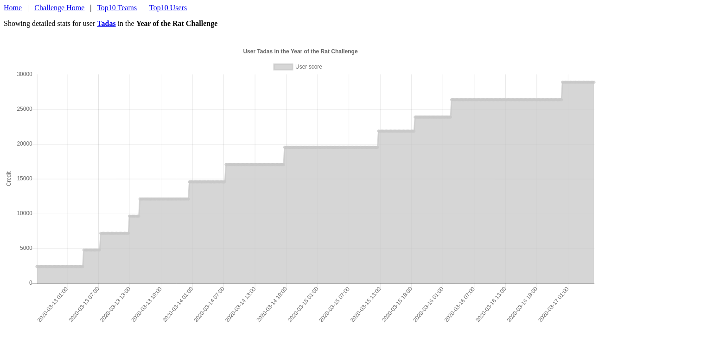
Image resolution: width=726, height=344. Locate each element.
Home (13, 8)
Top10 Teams (117, 8)
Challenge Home (59, 8)
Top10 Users (168, 8)
